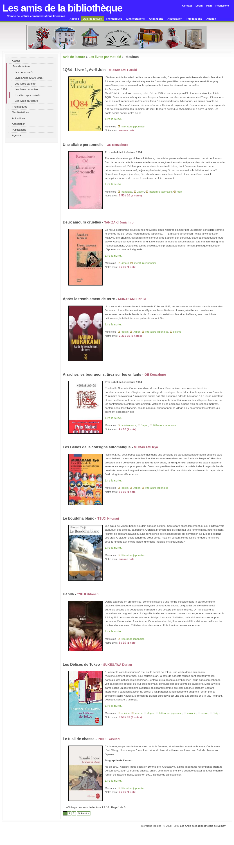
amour (125, 262)
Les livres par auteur (27, 89)
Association (174, 18)
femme (139, 712)
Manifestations (135, 18)
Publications (194, 18)
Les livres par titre (25, 83)
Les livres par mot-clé (28, 95)
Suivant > (83, 813)
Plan (209, 5)
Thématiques (114, 18)
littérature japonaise (133, 126)
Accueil (74, 18)
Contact (187, 5)
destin (125, 331)
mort (179, 191)
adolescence (129, 425)
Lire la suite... (114, 119)
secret (204, 712)
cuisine (126, 712)
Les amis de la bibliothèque (62, 8)
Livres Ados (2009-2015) (29, 77)
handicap (127, 191)
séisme (177, 331)
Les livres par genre (26, 100)
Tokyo (216, 712)
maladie (191, 712)
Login (199, 5)
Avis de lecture (92, 18)
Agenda (211, 18)
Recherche (222, 5)
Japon (140, 191)
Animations (156, 18)
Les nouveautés (24, 72)
